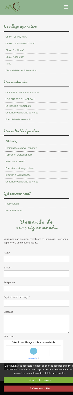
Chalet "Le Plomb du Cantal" (20, 43)
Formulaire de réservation (19, 119)
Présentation (12, 203)
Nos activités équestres (21, 131)
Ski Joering (11, 141)
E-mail (7, 267)
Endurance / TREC (15, 161)
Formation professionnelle (19, 154)
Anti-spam (9, 336)
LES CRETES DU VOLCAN (20, 99)
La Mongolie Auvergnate (18, 106)
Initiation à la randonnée (18, 175)
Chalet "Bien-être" (15, 57)
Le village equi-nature (20, 26)
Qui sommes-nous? (17, 193)
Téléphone (9, 282)
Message (8, 312)
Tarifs (8, 63)
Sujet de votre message (16, 297)
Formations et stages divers (20, 168)
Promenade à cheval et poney (21, 148)
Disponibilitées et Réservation (21, 70)
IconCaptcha (32, 358)
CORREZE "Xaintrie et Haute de (22, 92)
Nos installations (14, 210)
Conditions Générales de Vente (22, 112)
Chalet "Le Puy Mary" (17, 36)
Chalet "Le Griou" (15, 50)
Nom (6, 252)
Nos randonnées (16, 82)
